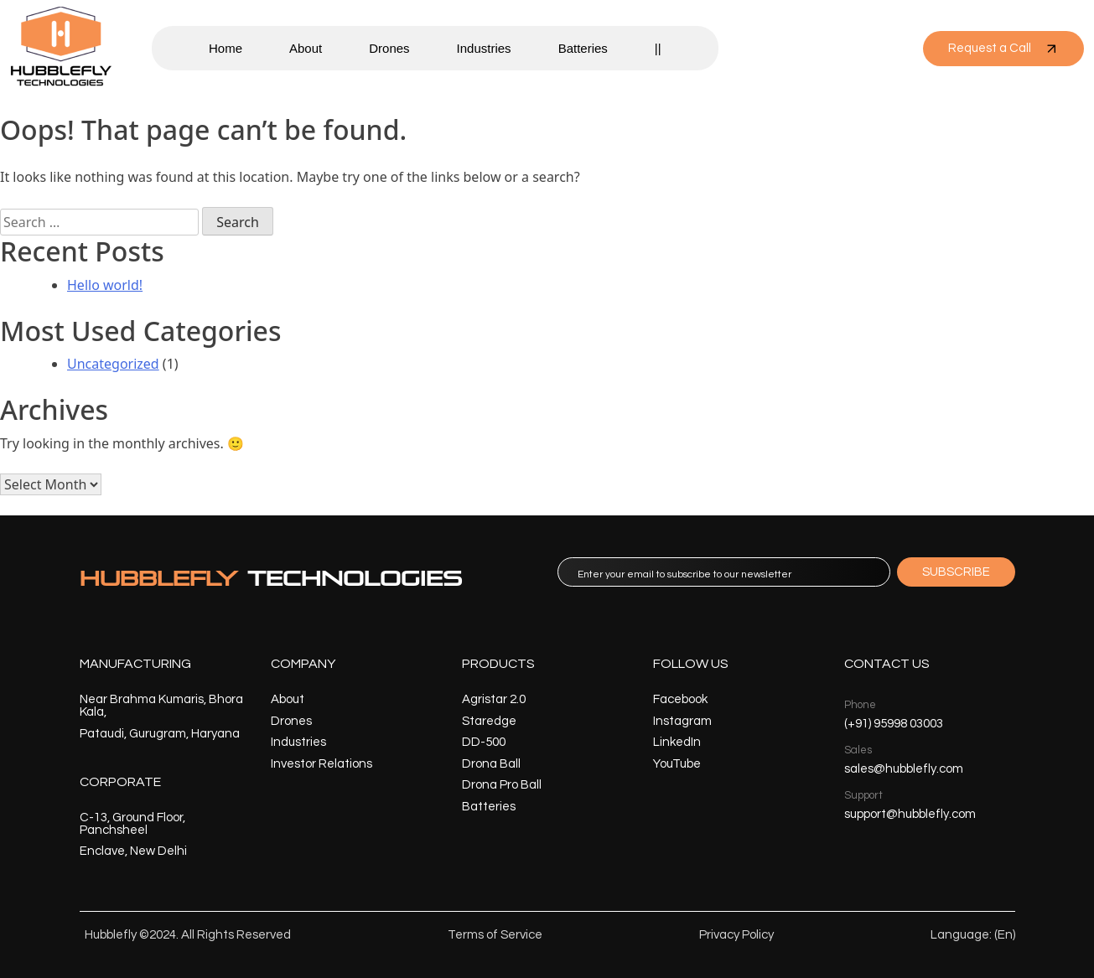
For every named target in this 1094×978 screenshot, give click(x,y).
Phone (860, 705)
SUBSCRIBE (956, 572)
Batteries (583, 48)
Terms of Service (495, 935)
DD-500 (484, 742)
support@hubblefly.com (910, 814)
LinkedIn (677, 742)
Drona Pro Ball (502, 785)
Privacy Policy (736, 935)
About (305, 48)
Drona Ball (491, 764)
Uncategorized (113, 363)
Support (863, 795)
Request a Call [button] (1003, 48)
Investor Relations (321, 764)
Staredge (489, 721)
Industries (484, 48)
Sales (858, 750)
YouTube (677, 764)
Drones (389, 48)
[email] (723, 572)
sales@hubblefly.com (903, 769)
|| (658, 48)
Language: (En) (973, 935)
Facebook (680, 699)
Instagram (682, 721)
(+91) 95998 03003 (893, 723)
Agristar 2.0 (494, 699)
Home (225, 48)
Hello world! (105, 285)
